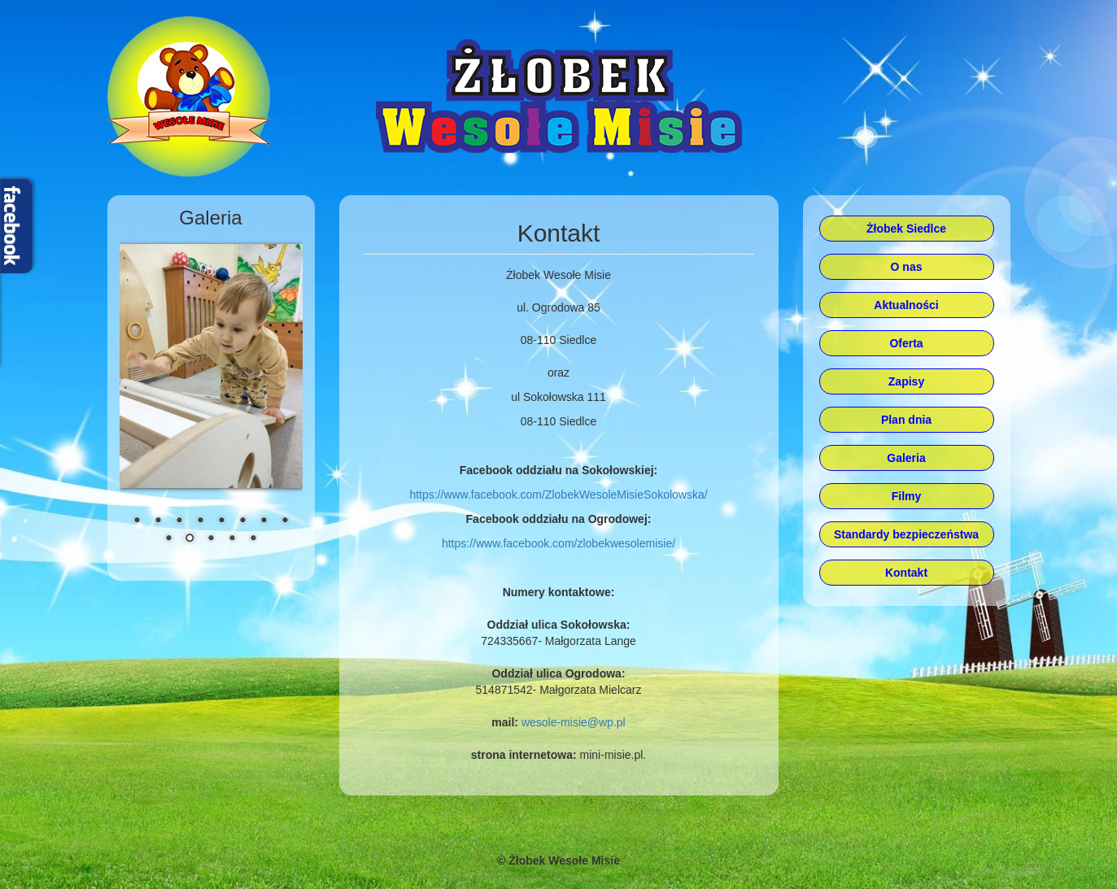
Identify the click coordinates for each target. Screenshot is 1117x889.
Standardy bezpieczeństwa (906, 534)
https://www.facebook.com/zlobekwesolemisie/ (558, 543)
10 (190, 539)
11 (211, 539)
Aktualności (906, 305)
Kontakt (906, 572)
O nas (907, 266)
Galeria (906, 457)
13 (253, 539)
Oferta (906, 343)
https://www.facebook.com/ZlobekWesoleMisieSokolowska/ (558, 494)
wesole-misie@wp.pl (573, 722)
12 (232, 539)
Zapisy (906, 381)
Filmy (907, 496)
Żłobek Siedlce (906, 228)
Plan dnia (906, 419)
